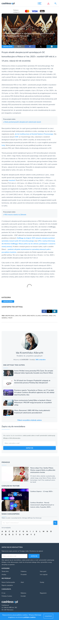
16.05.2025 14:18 (13, 30)
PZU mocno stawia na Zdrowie (14, 214)
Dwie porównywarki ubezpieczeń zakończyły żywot (22, 122)
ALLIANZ (38, 315)
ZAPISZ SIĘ (29, 448)
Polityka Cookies (7, 596)
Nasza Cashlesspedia (8, 582)
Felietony (23, 571)
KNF (16, 137)
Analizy (4, 574)
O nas (3, 593)
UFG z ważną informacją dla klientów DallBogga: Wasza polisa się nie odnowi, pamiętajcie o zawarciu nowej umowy (28, 243)
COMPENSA (44, 315)
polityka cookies (29, 617)
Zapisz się (34, 556)
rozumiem (48, 616)
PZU (20, 315)
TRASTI (10, 318)
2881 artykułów (40, 360)
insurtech (12, 180)
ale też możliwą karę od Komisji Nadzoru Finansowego (34, 134)
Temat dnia (5, 571)
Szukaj (42, 582)
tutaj (3, 145)
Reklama (23, 593)
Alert (22, 582)
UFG (54, 315)
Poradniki (24, 574)
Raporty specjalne (7, 585)
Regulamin (43, 593)
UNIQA (51, 315)
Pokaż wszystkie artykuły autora (29, 420)
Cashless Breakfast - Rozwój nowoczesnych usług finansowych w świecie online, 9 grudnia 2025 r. (42, 505)
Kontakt (23, 596)
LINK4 (16, 315)
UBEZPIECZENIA (7, 46)
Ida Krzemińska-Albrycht (16, 29)
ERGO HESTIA (31, 315)
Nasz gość (43, 571)
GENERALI (5, 318)
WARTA (24, 315)
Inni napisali (43, 574)
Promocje (6, 462)
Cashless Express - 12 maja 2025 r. (41, 491)
